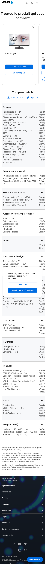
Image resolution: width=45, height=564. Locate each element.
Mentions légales (8, 561)
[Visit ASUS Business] (9, 479)
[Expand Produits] (42, 496)
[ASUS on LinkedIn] (14, 542)
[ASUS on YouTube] (20, 542)
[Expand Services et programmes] (42, 527)
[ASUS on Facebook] (31, 542)
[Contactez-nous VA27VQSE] (19, 67)
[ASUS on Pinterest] (25, 549)
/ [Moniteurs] (19, 479)
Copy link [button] (32, 97)
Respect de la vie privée (25, 561)
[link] (19, 73)
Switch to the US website (22, 290)
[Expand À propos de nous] (42, 484)
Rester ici (22, 284)
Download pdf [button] (15, 97)
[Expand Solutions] (42, 502)
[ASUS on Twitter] (25, 542)
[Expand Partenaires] (42, 490)
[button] (27, 2)
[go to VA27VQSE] (19, 40)
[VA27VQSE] (19, 53)
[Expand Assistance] (42, 521)
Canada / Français (9, 555)
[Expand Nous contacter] (42, 533)
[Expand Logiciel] (42, 515)
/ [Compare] (27, 479)
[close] (39, 269)
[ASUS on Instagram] (20, 549)
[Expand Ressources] (42, 509)
